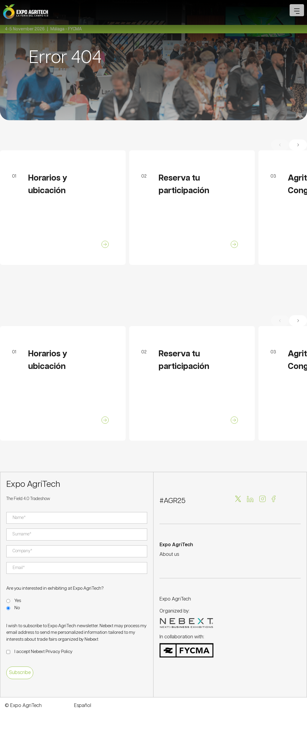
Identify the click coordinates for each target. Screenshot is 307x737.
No (17, 608)
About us (169, 554)
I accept (43, 651)
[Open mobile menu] (297, 10)
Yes (17, 600)
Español (82, 705)
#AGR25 (172, 501)
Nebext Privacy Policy (52, 651)
